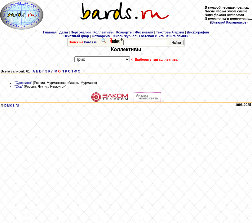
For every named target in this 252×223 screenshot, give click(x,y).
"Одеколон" (23, 83)
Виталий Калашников (229, 22)
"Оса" (19, 86)
